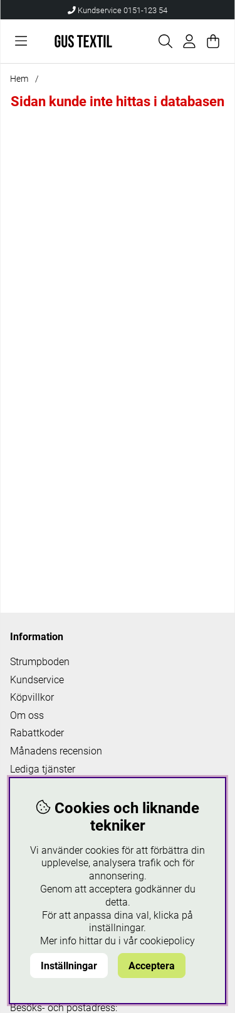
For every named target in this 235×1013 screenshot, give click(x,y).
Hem (19, 79)
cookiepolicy (167, 941)
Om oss (27, 715)
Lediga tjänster (42, 769)
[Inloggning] (189, 41)
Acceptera (151, 966)
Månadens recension (56, 751)
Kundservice (37, 680)
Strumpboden (40, 662)
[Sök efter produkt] (165, 41)
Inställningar (69, 966)
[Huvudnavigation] (21, 41)
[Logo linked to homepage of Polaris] (83, 41)
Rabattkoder (37, 733)
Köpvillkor (32, 697)
